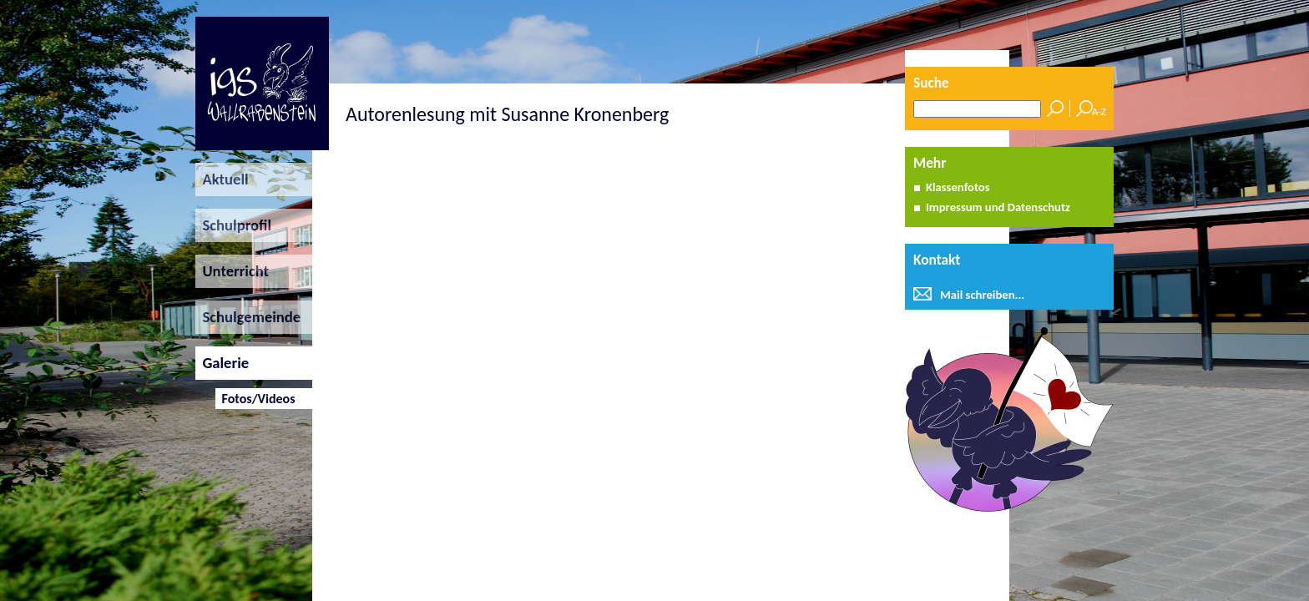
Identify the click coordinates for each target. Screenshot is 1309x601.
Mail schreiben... (982, 294)
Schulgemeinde (248, 316)
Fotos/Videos (255, 399)
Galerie (222, 362)
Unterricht (232, 270)
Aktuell (222, 179)
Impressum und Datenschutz (998, 207)
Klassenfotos (958, 186)
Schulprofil (233, 225)
